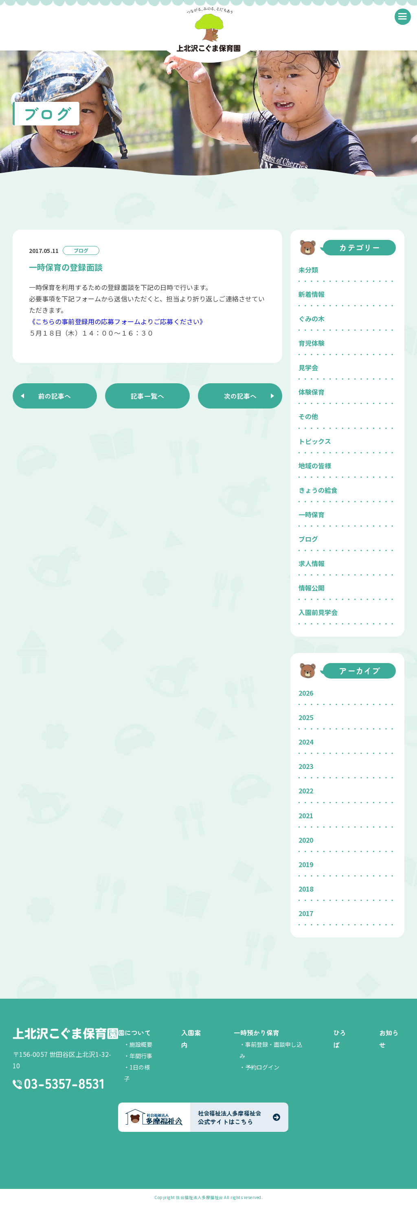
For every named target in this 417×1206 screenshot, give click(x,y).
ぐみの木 (311, 318)
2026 (305, 693)
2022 (305, 790)
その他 (308, 416)
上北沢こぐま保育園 (65, 1033)
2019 (305, 864)
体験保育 (311, 392)
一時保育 (311, 514)
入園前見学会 (318, 612)
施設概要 (140, 1044)
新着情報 (311, 294)
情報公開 (311, 588)
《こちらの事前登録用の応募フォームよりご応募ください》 (117, 321)
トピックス (314, 441)
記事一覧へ (147, 396)
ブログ (308, 539)
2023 (305, 766)
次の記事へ (240, 396)
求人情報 (311, 563)
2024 (305, 742)
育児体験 (311, 343)
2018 (305, 889)
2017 (305, 913)
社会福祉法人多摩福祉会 (199, 1197)
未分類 (308, 270)
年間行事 (140, 1056)
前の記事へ (54, 396)
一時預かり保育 (256, 1032)
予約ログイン (262, 1067)
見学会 (308, 367)
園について (134, 1032)
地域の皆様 (314, 465)
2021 (305, 815)
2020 (305, 840)
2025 (305, 717)
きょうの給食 (318, 490)
